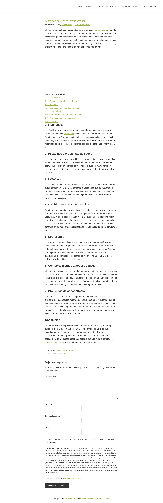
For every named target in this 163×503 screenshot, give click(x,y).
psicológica (100, 30)
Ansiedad (59, 350)
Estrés (65, 350)
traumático (69, 133)
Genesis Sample (72, 499)
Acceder (107, 499)
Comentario (50, 377)
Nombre (49, 404)
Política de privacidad (73, 478)
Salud (71, 350)
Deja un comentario (82, 25)
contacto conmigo (53, 342)
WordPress (99, 499)
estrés (60, 353)
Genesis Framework (87, 499)
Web (47, 428)
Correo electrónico (53, 416)
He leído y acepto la (64, 478)
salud (66, 353)
